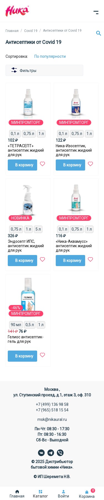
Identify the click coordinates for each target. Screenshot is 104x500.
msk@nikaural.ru (52, 419)
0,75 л (29, 133)
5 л (38, 229)
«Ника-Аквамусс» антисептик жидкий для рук (74, 245)
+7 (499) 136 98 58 (52, 404)
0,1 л (15, 133)
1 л (41, 133)
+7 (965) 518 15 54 (52, 410)
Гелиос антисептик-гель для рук (26, 339)
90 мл (16, 324)
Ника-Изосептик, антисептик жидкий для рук (74, 150)
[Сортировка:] (54, 56)
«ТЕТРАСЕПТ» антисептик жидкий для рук (26, 150)
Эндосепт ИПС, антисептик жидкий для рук (26, 245)
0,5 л (30, 324)
